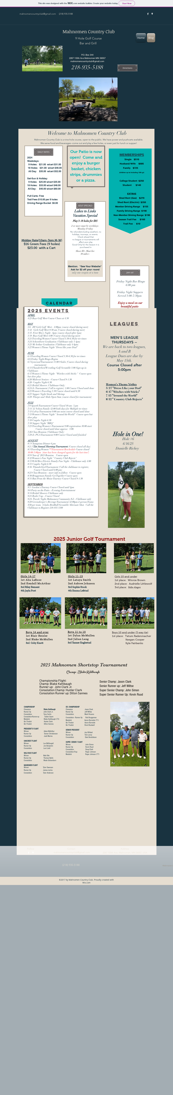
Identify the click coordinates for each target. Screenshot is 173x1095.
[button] (43, 152)
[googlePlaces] (152, 13)
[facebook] (147, 13)
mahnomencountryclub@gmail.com (38, 13)
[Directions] (127, 68)
